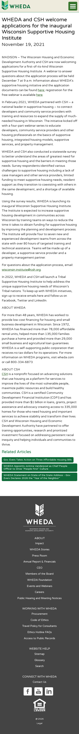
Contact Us (39, 682)
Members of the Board (39, 573)
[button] (72, 6)
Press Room (39, 555)
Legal (39, 723)
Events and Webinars (39, 586)
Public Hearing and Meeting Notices (39, 598)
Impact (39, 543)
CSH (5, 374)
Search (39, 666)
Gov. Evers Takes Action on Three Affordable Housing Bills (38, 459)
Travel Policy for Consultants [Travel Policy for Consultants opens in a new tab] (39, 626)
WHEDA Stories (39, 549)
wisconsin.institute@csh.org (21, 270)
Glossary (39, 660)
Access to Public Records (39, 638)
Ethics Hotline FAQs (39, 632)
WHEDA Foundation (39, 580)
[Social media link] (27, 691)
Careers (39, 592)
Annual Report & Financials (39, 561)
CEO (39, 567)
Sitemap (39, 654)
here (41, 90)
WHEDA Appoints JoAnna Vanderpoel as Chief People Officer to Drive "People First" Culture (35, 468)
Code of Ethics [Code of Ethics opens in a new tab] (40, 620)
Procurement (39, 613)
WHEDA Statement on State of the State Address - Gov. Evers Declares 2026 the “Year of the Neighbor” (37, 477)
